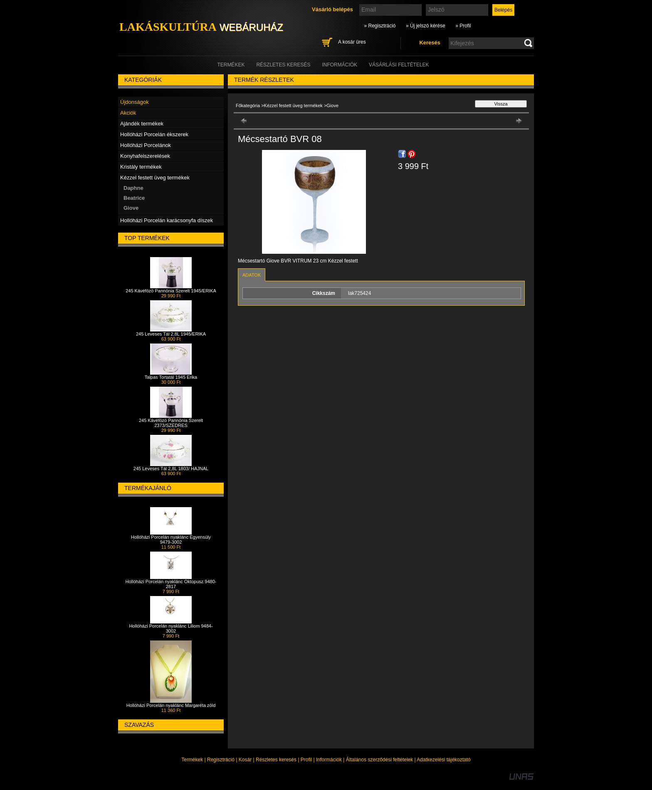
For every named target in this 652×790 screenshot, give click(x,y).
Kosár (245, 760)
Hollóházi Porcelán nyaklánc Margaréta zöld (171, 705)
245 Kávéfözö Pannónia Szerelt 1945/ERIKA (171, 290)
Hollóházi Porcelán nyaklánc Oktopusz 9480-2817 (171, 584)
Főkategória (248, 105)
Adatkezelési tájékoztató (443, 760)
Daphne (133, 188)
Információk (329, 760)
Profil (306, 760)
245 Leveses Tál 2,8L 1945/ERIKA (171, 333)
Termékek (192, 760)
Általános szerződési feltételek (379, 760)
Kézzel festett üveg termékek (294, 105)
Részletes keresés (276, 760)
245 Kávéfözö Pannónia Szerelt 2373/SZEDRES (171, 423)
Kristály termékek (141, 167)
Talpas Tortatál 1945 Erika (171, 377)
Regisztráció (221, 760)
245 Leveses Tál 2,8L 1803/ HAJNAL (170, 468)
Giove (130, 208)
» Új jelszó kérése (425, 26)
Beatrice (134, 198)
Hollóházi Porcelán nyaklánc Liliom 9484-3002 (170, 628)
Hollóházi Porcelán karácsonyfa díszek (166, 220)
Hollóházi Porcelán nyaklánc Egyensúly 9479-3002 (171, 540)
